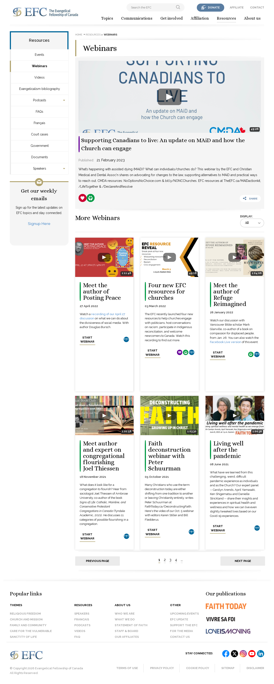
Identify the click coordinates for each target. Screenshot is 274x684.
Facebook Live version (225, 342)
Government (40, 146)
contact (257, 7)
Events (39, 54)
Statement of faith (131, 625)
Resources (226, 18)
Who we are (125, 613)
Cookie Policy (197, 668)
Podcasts (39, 100)
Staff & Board (126, 631)
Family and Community (28, 625)
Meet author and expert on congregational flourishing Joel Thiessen (104, 456)
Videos (39, 77)
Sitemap (227, 668)
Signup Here (39, 223)
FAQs (39, 111)
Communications (136, 18)
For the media (181, 631)
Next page (243, 561)
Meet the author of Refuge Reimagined (229, 295)
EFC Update (179, 619)
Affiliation (200, 18)
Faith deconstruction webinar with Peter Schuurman (169, 456)
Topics (107, 18)
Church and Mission (26, 619)
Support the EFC (183, 625)
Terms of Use (127, 668)
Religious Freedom (25, 613)
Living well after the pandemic (228, 449)
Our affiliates (127, 636)
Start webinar (87, 339)
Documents (39, 157)
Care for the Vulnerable (31, 631)
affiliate (237, 7)
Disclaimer (255, 668)
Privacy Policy (162, 668)
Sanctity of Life (23, 636)
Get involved (171, 18)
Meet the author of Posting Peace (102, 291)
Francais (81, 619)
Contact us (180, 636)
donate (214, 7)
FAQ (77, 636)
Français (39, 123)
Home (78, 34)
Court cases (39, 134)
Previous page (97, 561)
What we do (125, 619)
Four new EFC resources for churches (167, 291)
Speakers (39, 168)
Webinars (39, 66)
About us (252, 18)
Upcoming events (184, 613)
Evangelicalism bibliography (39, 89)
